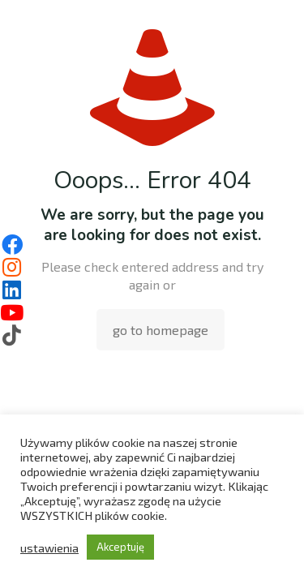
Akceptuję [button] (120, 546)
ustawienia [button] (49, 547)
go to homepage (160, 329)
